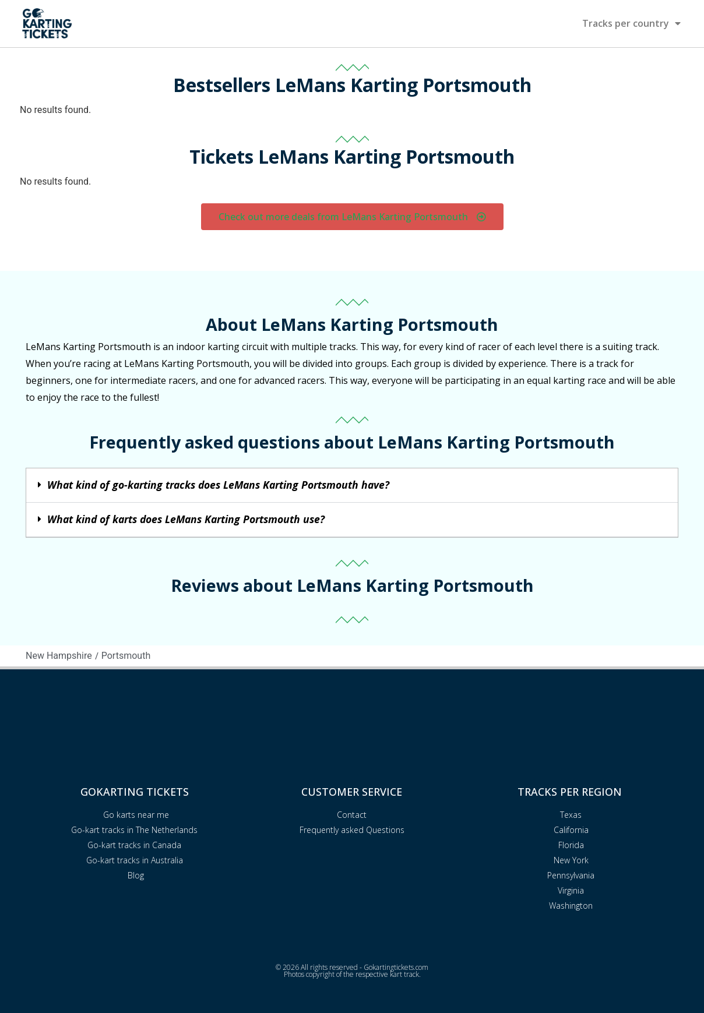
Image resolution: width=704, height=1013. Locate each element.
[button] (352, 485)
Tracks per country (631, 23)
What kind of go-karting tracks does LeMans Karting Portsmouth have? (218, 485)
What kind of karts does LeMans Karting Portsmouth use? (186, 519)
